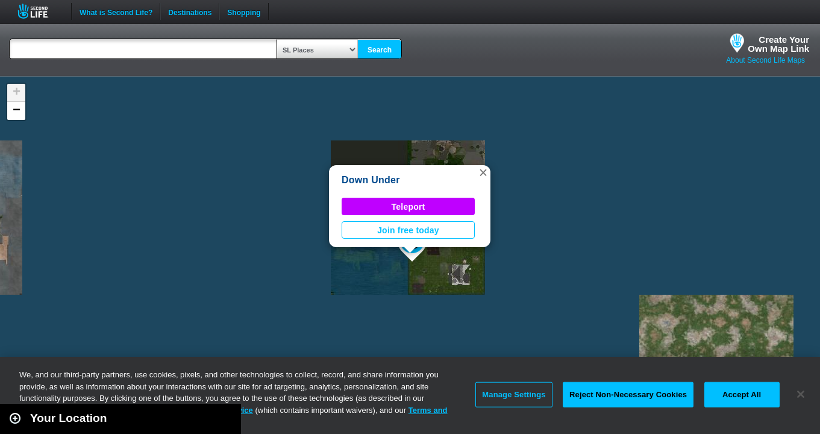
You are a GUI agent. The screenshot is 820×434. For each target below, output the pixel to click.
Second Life (39, 11)
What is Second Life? (116, 11)
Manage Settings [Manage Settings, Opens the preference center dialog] (513, 394)
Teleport (408, 207)
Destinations (189, 11)
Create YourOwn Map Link (778, 44)
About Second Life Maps (765, 60)
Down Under (371, 180)
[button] (483, 172)
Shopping (243, 11)
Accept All (741, 394)
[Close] (800, 394)
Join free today (408, 230)
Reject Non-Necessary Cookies (628, 394)
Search (380, 50)
